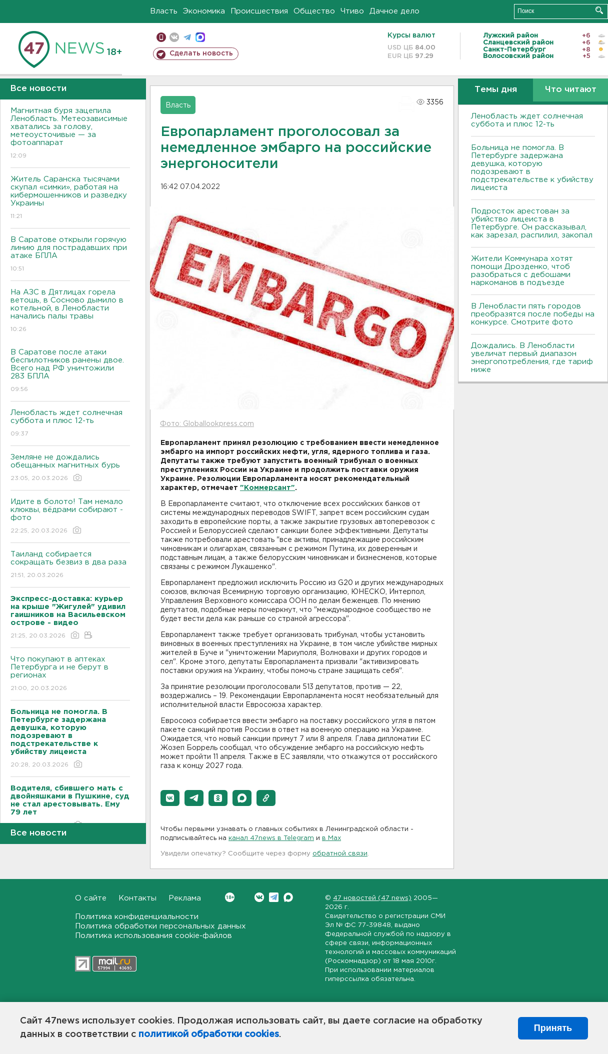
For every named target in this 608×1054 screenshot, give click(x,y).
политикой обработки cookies (208, 1034)
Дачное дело (395, 11)
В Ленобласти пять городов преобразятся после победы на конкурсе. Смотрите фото (532, 314)
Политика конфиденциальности (136, 917)
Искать (599, 10)
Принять (553, 1028)
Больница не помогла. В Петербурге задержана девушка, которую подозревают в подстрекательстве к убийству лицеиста (532, 167)
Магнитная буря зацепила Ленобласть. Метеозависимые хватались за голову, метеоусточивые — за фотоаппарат (70, 134)
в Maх (331, 838)
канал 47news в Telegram (271, 838)
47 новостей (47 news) (372, 898)
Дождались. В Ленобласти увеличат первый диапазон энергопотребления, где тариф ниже (532, 357)
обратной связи (340, 853)
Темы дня (495, 90)
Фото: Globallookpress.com (207, 424)
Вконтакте (229, 897)
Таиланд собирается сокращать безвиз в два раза (70, 565)
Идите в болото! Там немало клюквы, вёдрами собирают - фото (70, 516)
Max (288, 897)
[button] (170, 798)
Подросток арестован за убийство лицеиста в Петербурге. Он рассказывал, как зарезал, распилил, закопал (531, 223)
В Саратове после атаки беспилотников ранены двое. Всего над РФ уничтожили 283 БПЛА (70, 371)
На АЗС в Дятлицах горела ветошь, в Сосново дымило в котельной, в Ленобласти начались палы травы (70, 311)
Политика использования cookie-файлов (153, 935)
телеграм (187, 37)
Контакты (137, 898)
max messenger (200, 37)
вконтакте (174, 37)
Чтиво (352, 11)
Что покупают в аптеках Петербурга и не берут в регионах (70, 674)
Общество (314, 11)
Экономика (204, 11)
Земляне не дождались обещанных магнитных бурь (70, 468)
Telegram (273, 897)
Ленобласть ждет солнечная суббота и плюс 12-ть (70, 424)
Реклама (184, 898)
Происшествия (259, 11)
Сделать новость (201, 53)
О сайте (90, 898)
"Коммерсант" (267, 488)
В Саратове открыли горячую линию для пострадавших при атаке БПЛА (70, 254)
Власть (164, 11)
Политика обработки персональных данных (160, 926)
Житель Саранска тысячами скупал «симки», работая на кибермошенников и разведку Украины (70, 198)
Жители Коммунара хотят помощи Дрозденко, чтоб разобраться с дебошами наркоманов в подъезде (522, 271)
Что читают (570, 90)
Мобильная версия (161, 37)
